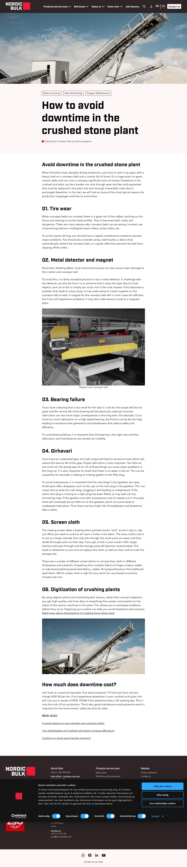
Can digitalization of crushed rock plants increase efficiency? (78, 730)
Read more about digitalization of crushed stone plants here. (78, 613)
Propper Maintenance (98, 93)
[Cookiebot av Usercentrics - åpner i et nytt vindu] (19, 861)
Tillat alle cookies (163, 831)
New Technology (73, 93)
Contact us (174, 6)
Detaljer (155, 861)
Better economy (51, 93)
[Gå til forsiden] (18, 6)
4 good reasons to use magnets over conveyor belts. (73, 723)
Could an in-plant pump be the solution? (66, 738)
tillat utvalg (162, 840)
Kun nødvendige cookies (163, 848)
